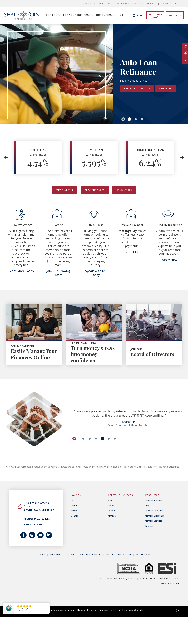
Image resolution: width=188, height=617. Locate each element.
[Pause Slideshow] (123, 119)
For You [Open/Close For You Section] (51, 14)
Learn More (132, 252)
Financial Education (154, 510)
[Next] (181, 157)
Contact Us (138, 3)
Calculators (124, 189)
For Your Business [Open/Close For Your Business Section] (76, 14)
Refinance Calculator (137, 88)
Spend (74, 505)
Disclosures (56, 554)
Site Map (70, 554)
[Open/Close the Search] (122, 15)
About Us (179, 3)
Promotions (123, 3)
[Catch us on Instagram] (32, 535)
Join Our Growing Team (58, 273)
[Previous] (7, 157)
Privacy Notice (143, 554)
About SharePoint (153, 500)
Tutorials (149, 525)
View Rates (165, 88)
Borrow (74, 510)
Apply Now (169, 260)
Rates (88, 3)
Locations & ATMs (104, 3)
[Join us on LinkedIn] (49, 535)
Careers (42, 554)
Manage (74, 515)
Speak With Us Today (95, 273)
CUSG (176, 583)
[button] (34, 352)
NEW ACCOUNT (175, 15)
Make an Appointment (159, 3)
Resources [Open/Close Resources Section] (104, 14)
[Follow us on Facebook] (23, 535)
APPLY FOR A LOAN (155, 15)
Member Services (153, 520)
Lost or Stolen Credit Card (119, 554)
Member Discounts (154, 515)
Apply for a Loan (95, 189)
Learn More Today (21, 271)
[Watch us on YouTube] (40, 535)
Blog (147, 505)
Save (73, 500)
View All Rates (64, 189)
